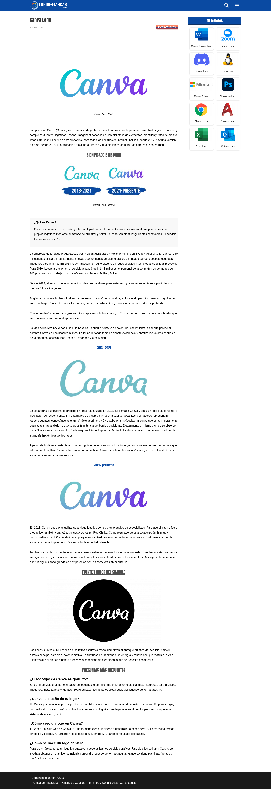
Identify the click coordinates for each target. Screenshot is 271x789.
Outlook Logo (228, 146)
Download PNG (167, 27)
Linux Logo (228, 71)
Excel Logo (201, 146)
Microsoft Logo (201, 96)
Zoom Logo (228, 46)
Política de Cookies (73, 782)
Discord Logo (201, 71)
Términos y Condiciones (102, 782)
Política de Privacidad (45, 782)
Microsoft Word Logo (201, 46)
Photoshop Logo (228, 96)
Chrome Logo (202, 121)
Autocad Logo (228, 121)
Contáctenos (128, 782)
